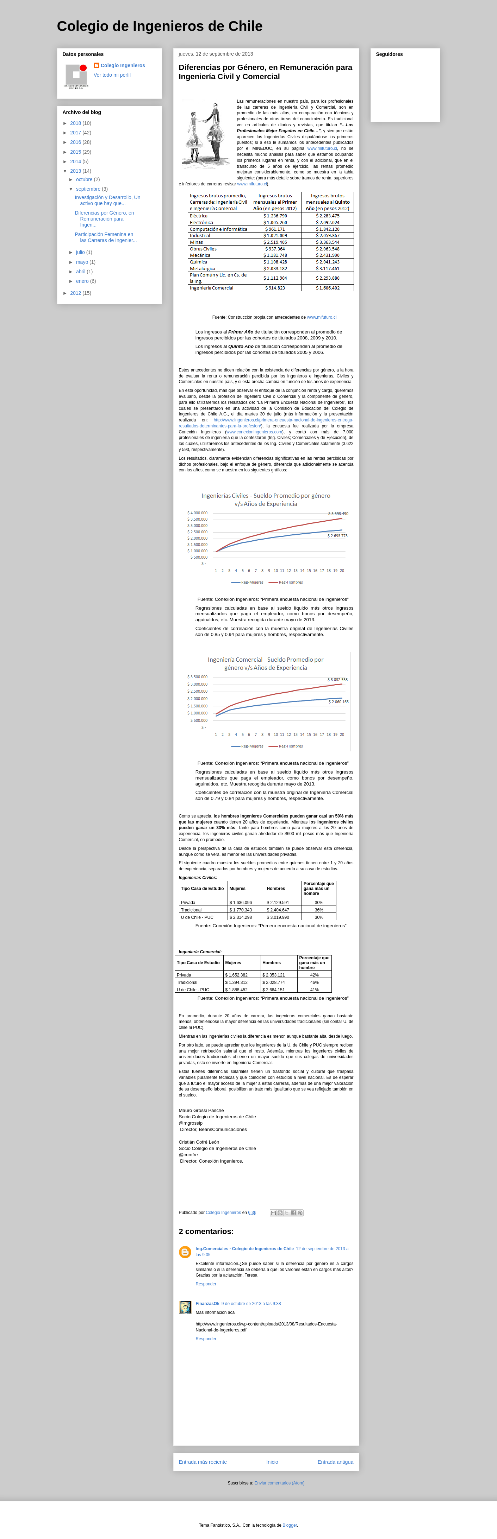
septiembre (89, 189)
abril (81, 271)
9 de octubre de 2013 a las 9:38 (251, 1303)
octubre (85, 179)
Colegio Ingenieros (123, 65)
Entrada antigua (336, 1462)
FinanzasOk (207, 1303)
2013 (76, 171)
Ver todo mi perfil (112, 75)
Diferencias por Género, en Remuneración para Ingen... (104, 219)
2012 (76, 293)
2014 (76, 161)
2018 (76, 123)
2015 (76, 152)
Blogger (289, 1525)
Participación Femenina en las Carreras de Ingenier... (106, 237)
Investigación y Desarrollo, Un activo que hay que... (107, 200)
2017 (76, 132)
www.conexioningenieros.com (254, 432)
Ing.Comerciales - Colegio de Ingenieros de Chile (245, 1248)
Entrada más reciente (203, 1462)
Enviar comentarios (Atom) (279, 1483)
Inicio (272, 1462)
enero (83, 281)
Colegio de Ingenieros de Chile (160, 26)
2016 (76, 142)
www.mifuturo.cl (322, 148)
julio (81, 252)
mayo (82, 262)
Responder (206, 1284)
